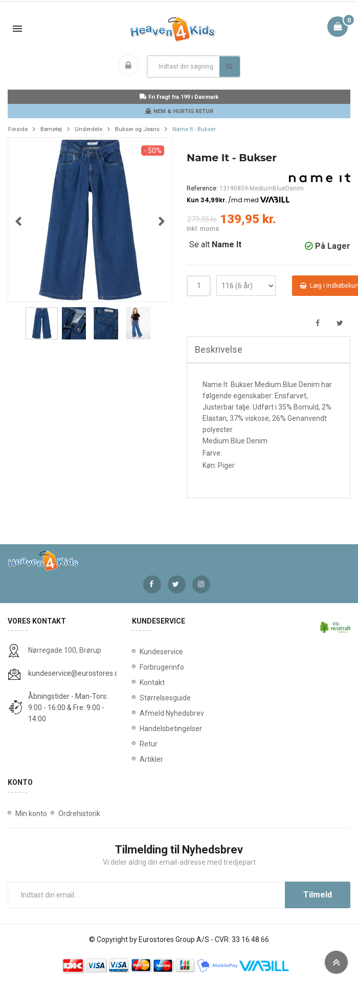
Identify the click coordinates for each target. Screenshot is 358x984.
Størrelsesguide (165, 698)
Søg (229, 66)
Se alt (214, 245)
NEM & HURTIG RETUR (179, 111)
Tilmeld (317, 895)
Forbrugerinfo (162, 668)
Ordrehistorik (79, 814)
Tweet (340, 324)
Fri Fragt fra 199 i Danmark (179, 97)
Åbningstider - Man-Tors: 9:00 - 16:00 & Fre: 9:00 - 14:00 (68, 708)
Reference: (202, 188)
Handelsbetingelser (171, 729)
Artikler (151, 760)
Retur (149, 744)
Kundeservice (161, 652)
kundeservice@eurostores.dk (75, 674)
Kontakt (152, 683)
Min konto (31, 814)
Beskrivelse (218, 350)
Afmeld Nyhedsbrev (172, 714)
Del (317, 324)
